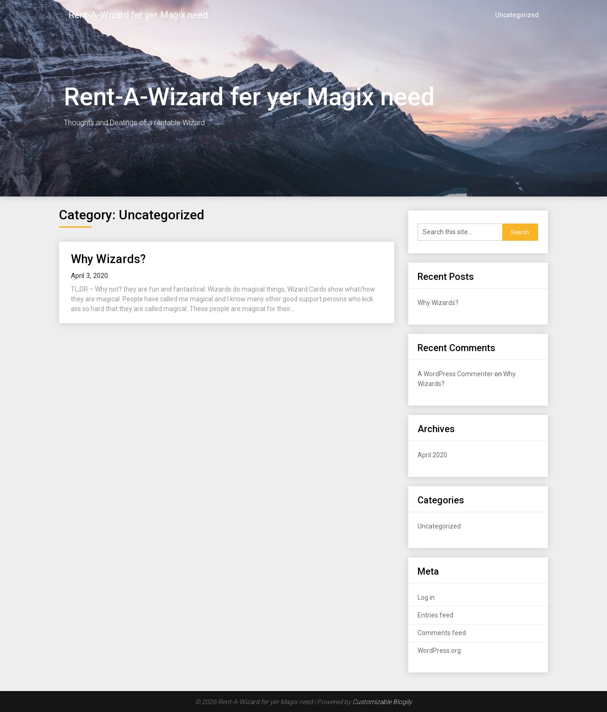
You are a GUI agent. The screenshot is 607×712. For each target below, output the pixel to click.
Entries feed (435, 615)
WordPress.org (439, 650)
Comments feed (442, 633)
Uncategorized (517, 15)
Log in (426, 597)
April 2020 (432, 455)
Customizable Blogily (382, 701)
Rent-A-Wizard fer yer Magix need (138, 14)
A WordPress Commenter (455, 374)
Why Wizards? (108, 259)
